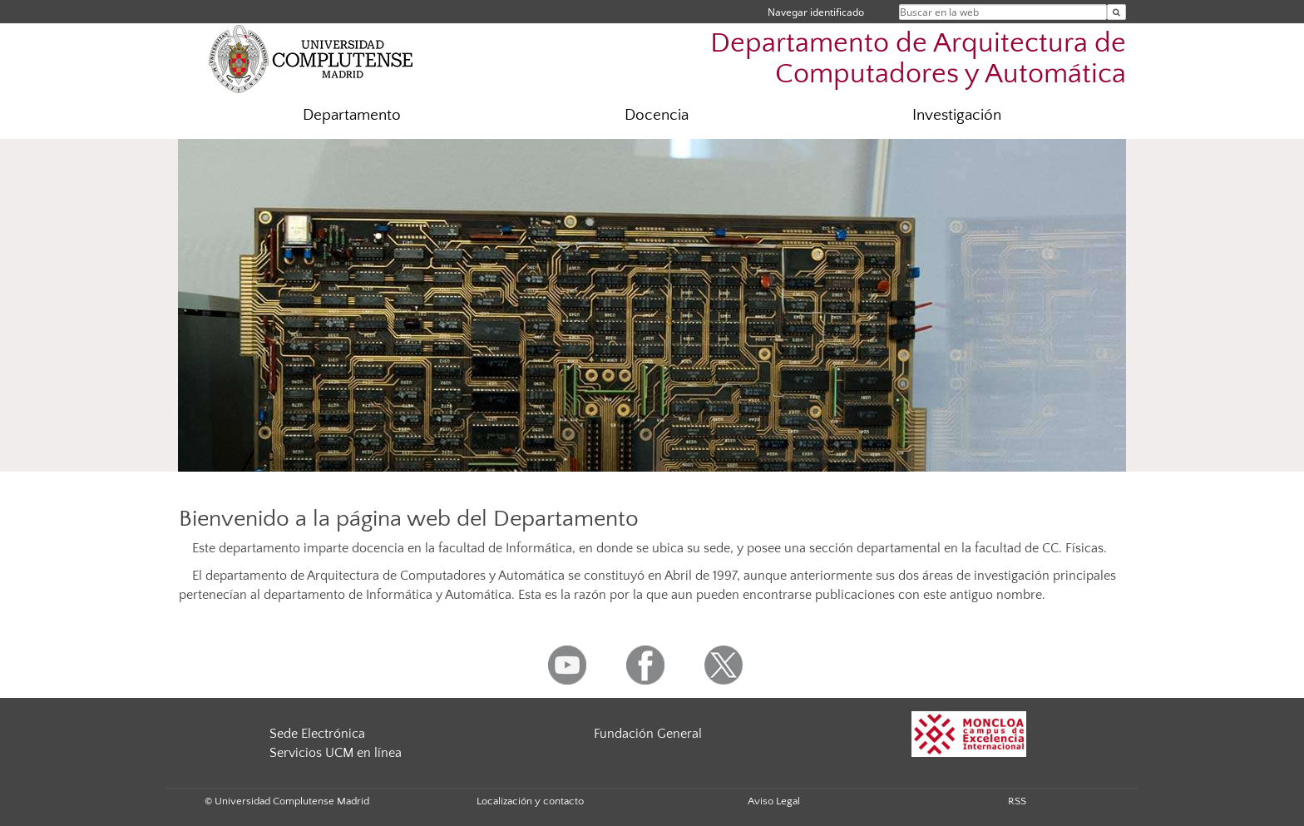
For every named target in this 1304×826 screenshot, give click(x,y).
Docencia (657, 115)
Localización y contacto (530, 801)
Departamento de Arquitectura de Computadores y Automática (918, 59)
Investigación (956, 115)
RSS (1017, 801)
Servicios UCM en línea (335, 752)
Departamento (352, 115)
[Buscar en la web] (1116, 12)
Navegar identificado (816, 12)
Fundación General (648, 733)
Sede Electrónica (317, 733)
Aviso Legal (774, 801)
